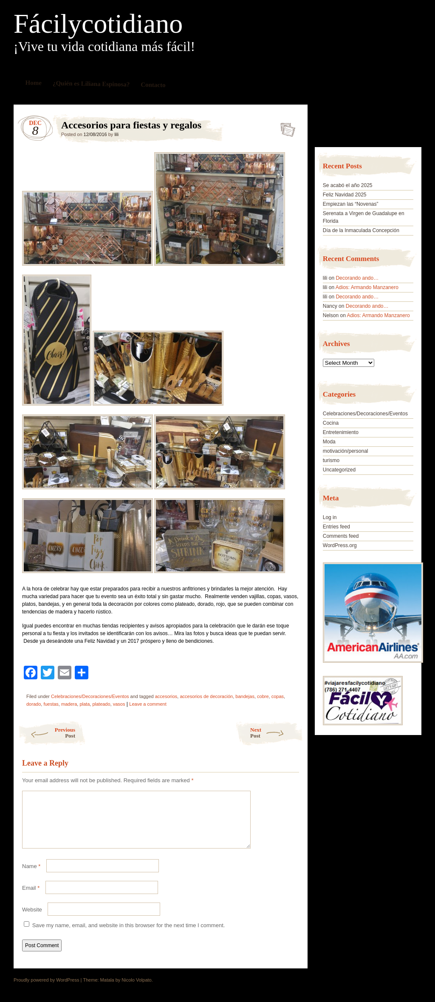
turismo (331, 460)
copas (277, 696)
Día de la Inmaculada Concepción (361, 230)
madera (69, 704)
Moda (329, 442)
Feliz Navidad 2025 (345, 195)
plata (84, 704)
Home (33, 82)
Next (276, 733)
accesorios (166, 696)
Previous (46, 733)
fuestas (50, 704)
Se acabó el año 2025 (348, 185)
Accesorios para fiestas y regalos (285, 127)
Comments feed (341, 536)
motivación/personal (345, 451)
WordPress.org (340, 545)
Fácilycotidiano (98, 24)
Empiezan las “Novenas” (351, 204)
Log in (330, 517)
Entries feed (336, 527)
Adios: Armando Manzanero (367, 287)
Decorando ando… (357, 278)
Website (32, 920)
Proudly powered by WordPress (46, 990)
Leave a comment (147, 704)
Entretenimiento (341, 432)
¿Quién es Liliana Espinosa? (91, 83)
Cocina (331, 423)
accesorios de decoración (206, 696)
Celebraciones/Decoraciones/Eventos (90, 696)
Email (31, 898)
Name (31, 876)
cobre (263, 696)
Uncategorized (339, 470)
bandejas (244, 696)
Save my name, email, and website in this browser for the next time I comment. (128, 935)
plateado (101, 704)
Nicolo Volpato (136, 990)
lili (116, 134)
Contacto (153, 84)
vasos (119, 704)
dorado (33, 704)
